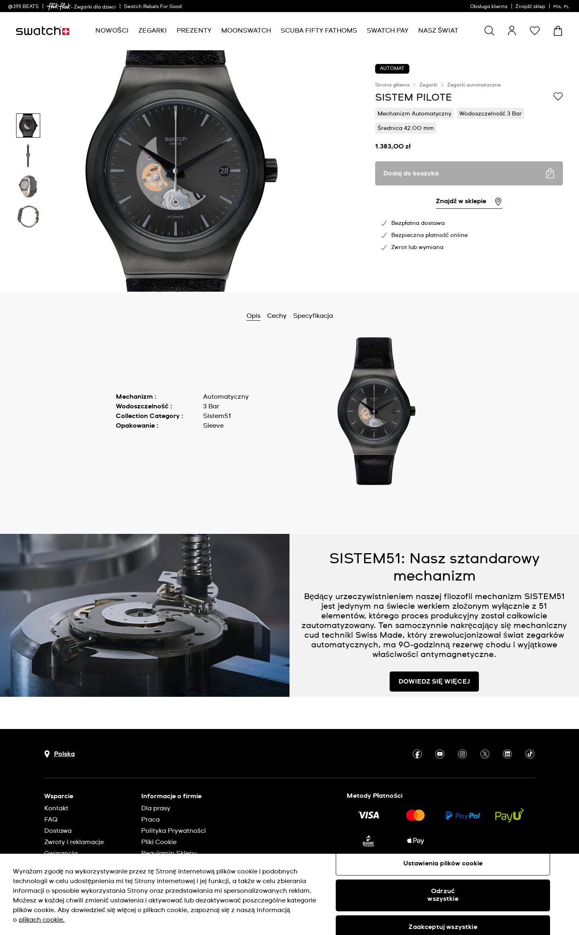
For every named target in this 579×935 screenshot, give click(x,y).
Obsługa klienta (488, 6)
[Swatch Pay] (388, 31)
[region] (469, 171)
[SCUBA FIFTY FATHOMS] (319, 31)
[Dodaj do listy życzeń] (558, 97)
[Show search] (489, 30)
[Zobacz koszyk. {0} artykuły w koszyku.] (558, 31)
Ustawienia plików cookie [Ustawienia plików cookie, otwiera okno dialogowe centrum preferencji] (443, 863)
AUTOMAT (392, 68)
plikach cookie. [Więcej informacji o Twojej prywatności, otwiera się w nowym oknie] (42, 919)
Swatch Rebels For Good (153, 6)
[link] (59, 6)
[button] (535, 30)
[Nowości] (112, 31)
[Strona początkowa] (42, 30)
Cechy (277, 316)
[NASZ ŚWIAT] (438, 31)
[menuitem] (111, 31)
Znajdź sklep (530, 6)
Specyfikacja (313, 316)
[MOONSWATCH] (246, 31)
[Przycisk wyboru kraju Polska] (59, 754)
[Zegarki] (152, 31)
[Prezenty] (194, 31)
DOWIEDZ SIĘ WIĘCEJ (434, 681)
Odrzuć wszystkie (442, 895)
